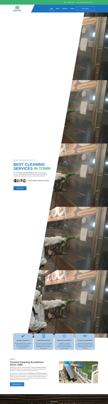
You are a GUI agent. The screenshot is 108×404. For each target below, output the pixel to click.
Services (64, 8)
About (57, 8)
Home (51, 8)
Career (72, 8)
